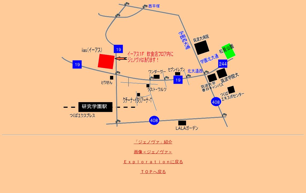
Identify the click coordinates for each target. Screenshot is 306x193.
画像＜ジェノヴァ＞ (153, 152)
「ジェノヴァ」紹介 (153, 142)
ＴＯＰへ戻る (153, 171)
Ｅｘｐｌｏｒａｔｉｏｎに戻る (153, 161)
